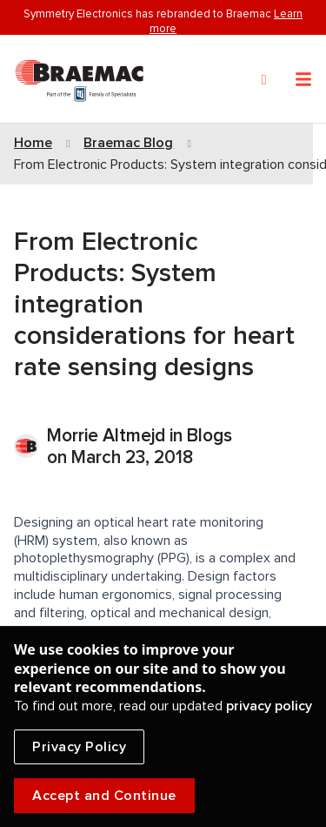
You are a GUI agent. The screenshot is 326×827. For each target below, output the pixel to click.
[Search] (264, 80)
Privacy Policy (79, 747)
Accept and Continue (104, 796)
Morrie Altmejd (108, 436)
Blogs (209, 436)
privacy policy (269, 706)
